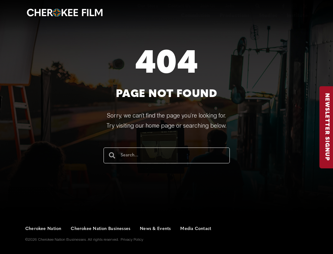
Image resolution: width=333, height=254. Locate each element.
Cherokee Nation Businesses (100, 229)
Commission (195, 15)
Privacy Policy (132, 240)
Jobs (229, 6)
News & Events (155, 229)
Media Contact (195, 229)
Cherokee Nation (43, 229)
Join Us (207, 6)
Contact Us (179, 6)
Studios (268, 15)
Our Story (147, 6)
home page (160, 126)
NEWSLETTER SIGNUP (328, 127)
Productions (234, 15)
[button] (257, 6)
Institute (297, 15)
